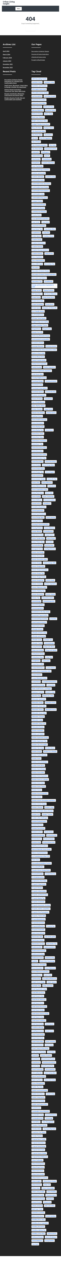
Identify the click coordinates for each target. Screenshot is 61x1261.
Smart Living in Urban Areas (40, 1048)
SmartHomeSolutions (49, 1062)
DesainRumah (48, 281)
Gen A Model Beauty (38, 402)
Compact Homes (37, 201)
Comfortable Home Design (40, 187)
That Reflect (36, 1122)
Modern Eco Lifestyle (50, 751)
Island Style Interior (38, 625)
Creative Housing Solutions (40, 250)
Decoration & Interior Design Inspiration (44, 274)
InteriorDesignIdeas (38, 604)
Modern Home (36, 758)
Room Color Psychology (47, 961)
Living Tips (49, 657)
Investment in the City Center (40, 611)
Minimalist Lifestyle (38, 716)
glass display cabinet (38, 405)
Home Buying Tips (37, 430)
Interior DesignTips (38, 580)
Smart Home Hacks (38, 1038)
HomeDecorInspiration (39, 507)
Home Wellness (36, 500)
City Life (34, 138)
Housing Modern (37, 528)
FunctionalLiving (50, 391)
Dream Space (36, 308)
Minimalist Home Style (39, 706)
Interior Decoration (38, 556)
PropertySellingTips (38, 926)
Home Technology (48, 496)
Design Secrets (36, 290)
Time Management (48, 1122)
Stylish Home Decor (38, 1094)
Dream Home (36, 297)
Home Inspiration (37, 475)
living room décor (49, 646)
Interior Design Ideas (38, 566)
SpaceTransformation (38, 1076)
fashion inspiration (49, 367)
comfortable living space (39, 197)
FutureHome (48, 398)
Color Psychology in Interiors (40, 169)
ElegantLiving (47, 329)
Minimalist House (51, 709)
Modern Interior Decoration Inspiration (43, 800)
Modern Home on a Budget (40, 779)
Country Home (36, 215)
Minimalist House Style (39, 713)
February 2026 (7, 57)
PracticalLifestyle (37, 873)
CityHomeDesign (37, 155)
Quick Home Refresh (38, 933)
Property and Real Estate (39, 894)
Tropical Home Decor (38, 1142)
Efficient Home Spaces (39, 318)
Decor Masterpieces (38, 260)
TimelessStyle (36, 1129)
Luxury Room (36, 681)
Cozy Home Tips (37, 229)
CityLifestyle (36, 159)
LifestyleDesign (49, 643)
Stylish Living (50, 1094)
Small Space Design (38, 1010)
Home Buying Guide (38, 426)
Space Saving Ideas (50, 1073)
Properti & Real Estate (38, 60)
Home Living (35, 482)
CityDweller (35, 152)
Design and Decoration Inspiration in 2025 (43, 286)
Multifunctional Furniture (39, 846)
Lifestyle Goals (36, 639)
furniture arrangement (38, 395)
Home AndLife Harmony (39, 419)
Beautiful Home (50, 110)
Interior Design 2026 (49, 563)
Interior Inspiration (50, 584)
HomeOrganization (38, 510)
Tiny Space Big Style (49, 1129)
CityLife (47, 155)
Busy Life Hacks (37, 127)
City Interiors (48, 134)
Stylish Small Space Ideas (39, 1104)
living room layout (51, 650)
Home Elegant (50, 472)
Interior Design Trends (38, 577)
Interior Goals (50, 580)
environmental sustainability (40, 339)
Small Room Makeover (39, 999)
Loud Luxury (46, 660)
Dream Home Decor (48, 297)
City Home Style (37, 134)
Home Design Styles (38, 468)
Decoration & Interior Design (40, 51)
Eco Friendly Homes (38, 311)
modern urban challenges (39, 818)
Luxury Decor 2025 (37, 664)
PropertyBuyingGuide (38, 919)
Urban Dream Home (38, 1167)
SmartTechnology (37, 1069)
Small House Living (37, 996)
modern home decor (38, 765)
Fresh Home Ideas (37, 374)
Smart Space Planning (38, 1052)
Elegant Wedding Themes (39, 325)
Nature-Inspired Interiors (39, 853)
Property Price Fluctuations (40, 912)
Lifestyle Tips (48, 639)
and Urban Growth (49, 96)
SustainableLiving (37, 1118)
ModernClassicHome (38, 828)
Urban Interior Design (49, 1181)
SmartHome (35, 1059)
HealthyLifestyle (37, 416)
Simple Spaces (51, 982)
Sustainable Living (37, 1115)
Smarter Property (46, 1055)
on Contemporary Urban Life (40, 856)
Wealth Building (50, 1216)
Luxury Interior (50, 667)
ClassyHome (36, 162)
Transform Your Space (38, 1132)
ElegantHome (36, 329)
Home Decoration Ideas (39, 454)
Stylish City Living (37, 1087)
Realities (34, 961)
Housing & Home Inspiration (40, 54)
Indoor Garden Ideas (38, 538)
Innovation (49, 542)
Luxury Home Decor (38, 667)
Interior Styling (50, 594)
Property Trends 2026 (38, 915)
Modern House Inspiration (40, 793)
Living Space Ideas (37, 657)
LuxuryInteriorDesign (38, 685)
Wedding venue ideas (38, 1233)
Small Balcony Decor (38, 992)
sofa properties (50, 1069)
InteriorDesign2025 (48, 601)
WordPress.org (47, 1258)
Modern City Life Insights (39, 744)
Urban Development (38, 1163)
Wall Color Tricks (37, 1209)
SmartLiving (35, 1066)
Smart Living (49, 1045)
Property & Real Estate (39, 891)
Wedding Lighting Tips (39, 1230)
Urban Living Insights (38, 1191)
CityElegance (45, 152)
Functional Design (37, 381)
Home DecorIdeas (37, 461)
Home (30, 29)
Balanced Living (48, 107)
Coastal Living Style (48, 162)
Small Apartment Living (39, 989)
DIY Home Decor (37, 294)
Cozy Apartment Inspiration (40, 218)
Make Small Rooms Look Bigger (41, 688)
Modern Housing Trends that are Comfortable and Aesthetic (14, 98)
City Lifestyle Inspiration (39, 145)
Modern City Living (37, 748)
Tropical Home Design (38, 1146)
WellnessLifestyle (37, 1237)
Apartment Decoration (39, 100)
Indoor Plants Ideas (38, 542)
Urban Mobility (51, 1191)
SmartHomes (36, 1062)
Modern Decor (50, 748)
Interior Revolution (37, 594)
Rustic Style (47, 975)
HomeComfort (36, 503)
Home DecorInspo (50, 461)
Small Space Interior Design (40, 1013)
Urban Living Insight (48, 1188)
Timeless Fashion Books (39, 1125)
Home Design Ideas (48, 465)
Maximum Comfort (37, 692)
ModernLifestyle (49, 839)
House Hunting (50, 517)
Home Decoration (37, 451)
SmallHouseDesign (37, 1027)
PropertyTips (51, 926)
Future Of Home (37, 398)
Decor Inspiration (37, 257)
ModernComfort (37, 832)
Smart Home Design (38, 1034)
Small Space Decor (37, 1003)
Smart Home (49, 1031)
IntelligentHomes (50, 549)
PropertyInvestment (38, 922)
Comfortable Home (38, 180)
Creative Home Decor (38, 243)
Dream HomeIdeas (37, 304)
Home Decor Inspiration (39, 440)
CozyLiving (46, 232)
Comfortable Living (38, 194)
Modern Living (49, 807)
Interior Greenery (37, 584)
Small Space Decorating (39, 1006)
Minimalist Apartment (38, 699)
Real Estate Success (38, 943)
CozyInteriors (36, 232)
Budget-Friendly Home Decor (40, 124)
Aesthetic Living (49, 82)
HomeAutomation (49, 500)
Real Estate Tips (52, 943)
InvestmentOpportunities (39, 618)
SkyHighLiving (36, 985)
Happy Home (48, 409)
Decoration (35, 267)
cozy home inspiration (38, 225)
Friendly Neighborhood (39, 377)
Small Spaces (49, 1024)
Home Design (36, 465)
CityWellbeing (46, 159)
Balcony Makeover (37, 110)
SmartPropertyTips (47, 1066)
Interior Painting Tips (38, 591)
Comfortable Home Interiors (40, 190)
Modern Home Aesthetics (39, 762)
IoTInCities (53, 618)
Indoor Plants (51, 538)
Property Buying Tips (38, 898)
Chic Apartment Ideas (38, 131)
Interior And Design (38, 552)
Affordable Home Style (39, 89)
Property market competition (41, 908)
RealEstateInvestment (38, 950)
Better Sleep (48, 113)
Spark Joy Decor (37, 1080)
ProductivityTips (50, 873)
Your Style (35, 1244)
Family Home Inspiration (39, 363)
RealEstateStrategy (38, 954)
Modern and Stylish (38, 734)
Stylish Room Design (38, 1101)
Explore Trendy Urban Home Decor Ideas (44, 349)
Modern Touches (47, 814)
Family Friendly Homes (39, 360)
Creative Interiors (37, 253)
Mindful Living (50, 692)
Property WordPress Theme (27, 1258)
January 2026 (7, 61)
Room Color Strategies (39, 964)
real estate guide (50, 936)
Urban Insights (36, 1181)
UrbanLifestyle (36, 1202)
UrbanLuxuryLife (37, 1205)
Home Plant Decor (37, 493)
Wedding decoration (38, 1226)
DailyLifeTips (49, 253)
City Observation (37, 148)
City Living (52, 145)
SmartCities (51, 1052)
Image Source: (49, 535)
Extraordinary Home (38, 356)
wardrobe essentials (38, 1212)
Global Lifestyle (37, 409)
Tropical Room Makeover (39, 1156)
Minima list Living (48, 695)
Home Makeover (47, 482)
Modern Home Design (38, 769)
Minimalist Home (50, 702)
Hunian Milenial (36, 531)
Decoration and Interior (39, 278)
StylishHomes (36, 1108)
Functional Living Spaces (39, 388)
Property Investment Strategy (41, 905)
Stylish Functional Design (39, 1090)
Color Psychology (37, 166)
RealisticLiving (50, 957)
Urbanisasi (50, 1198)
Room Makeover (50, 968)
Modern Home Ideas (38, 772)
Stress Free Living (50, 1080)
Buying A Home (48, 127)
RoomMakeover (37, 975)
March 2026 (6, 54)
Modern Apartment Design (40, 737)
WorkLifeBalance (37, 1240)
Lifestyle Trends (37, 643)
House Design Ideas (38, 517)
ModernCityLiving (37, 825)
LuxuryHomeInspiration (49, 681)
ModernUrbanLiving (49, 842)
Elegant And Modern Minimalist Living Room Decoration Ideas (14, 94)
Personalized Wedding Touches (41, 863)
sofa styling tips (37, 1073)
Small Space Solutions (38, 1020)
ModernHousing (51, 835)
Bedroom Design (37, 113)
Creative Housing (37, 246)
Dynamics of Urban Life (50, 308)
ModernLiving (36, 842)
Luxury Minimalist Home (39, 678)
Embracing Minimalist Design (40, 335)
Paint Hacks (35, 860)
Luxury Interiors (36, 674)
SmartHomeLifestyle (48, 1059)
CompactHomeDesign (38, 204)
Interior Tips (36, 598)
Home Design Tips (37, 472)
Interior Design (36, 563)
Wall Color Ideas (49, 1205)
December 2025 (8, 64)
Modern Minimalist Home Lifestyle (42, 811)
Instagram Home (37, 549)
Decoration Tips (37, 281)
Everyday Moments (38, 346)
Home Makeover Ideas (38, 486)
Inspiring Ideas (49, 545)
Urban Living (36, 1188)
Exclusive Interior (51, 346)
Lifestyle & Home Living (38, 57)
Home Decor (49, 430)
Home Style (49, 493)
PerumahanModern (38, 867)
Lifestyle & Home (37, 629)
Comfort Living (50, 176)
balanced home (36, 107)
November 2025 (8, 67)
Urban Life (47, 1184)
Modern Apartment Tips (39, 741)
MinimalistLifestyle (38, 727)
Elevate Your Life (37, 332)
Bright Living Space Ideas (39, 120)
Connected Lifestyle (38, 208)
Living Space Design (38, 653)
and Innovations (37, 96)
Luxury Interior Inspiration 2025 (41, 671)
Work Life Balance (51, 1237)
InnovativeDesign (37, 545)
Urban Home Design (38, 1174)
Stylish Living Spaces (38, 1097)
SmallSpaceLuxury (37, 1031)
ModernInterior (36, 839)
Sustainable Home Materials (40, 1111)
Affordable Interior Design (40, 93)
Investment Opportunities (40, 615)
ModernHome (49, 832)
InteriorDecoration (47, 598)
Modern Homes (36, 790)
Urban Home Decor (37, 1170)
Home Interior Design (38, 479)
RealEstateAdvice (49, 947)
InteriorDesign (36, 601)
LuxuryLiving (50, 685)
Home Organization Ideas (39, 489)
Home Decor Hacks (37, 433)
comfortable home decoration (41, 183)
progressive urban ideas (39, 880)
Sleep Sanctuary (48, 985)
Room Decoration (37, 968)
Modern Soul (36, 814)
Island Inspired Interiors (39, 622)
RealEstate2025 (37, 947)
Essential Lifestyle (37, 342)
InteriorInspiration (37, 608)
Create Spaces (36, 236)
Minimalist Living (37, 720)
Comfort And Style (37, 176)
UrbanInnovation (51, 1195)
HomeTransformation (38, 514)
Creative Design (36, 239)
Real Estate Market (38, 940)
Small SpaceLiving (37, 1024)
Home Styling (36, 496)
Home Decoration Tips (39, 458)
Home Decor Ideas (37, 437)
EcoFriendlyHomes (37, 315)
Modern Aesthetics (38, 730)
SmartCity (35, 1055)
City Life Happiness (45, 138)
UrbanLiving (47, 1202)
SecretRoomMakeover (49, 978)
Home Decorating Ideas (39, 447)
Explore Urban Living (38, 353)
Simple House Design (38, 982)
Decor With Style (37, 264)
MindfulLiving (36, 695)
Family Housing (36, 367)
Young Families (49, 1240)
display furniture (49, 290)
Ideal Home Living (37, 535)
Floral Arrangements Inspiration (41, 370)
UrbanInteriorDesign (38, 1198)
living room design (37, 650)
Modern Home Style (38, 783)
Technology (48, 1118)
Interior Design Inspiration (40, 570)
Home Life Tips (51, 479)
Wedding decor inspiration (40, 1223)
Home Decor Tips (37, 444)
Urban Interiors (36, 1184)
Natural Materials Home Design (41, 849)
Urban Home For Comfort (39, 1177)
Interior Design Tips (38, 573)
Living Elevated (36, 646)
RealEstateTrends (37, 957)
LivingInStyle (36, 660)
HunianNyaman (48, 531)
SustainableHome (51, 1115)
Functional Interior (51, 381)
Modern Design (36, 751)
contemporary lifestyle (39, 211)
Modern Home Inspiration (39, 776)
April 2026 (6, 51)
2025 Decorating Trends (39, 79)
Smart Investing (50, 1041)
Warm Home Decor (37, 1216)
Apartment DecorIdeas (39, 103)
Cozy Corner (35, 222)
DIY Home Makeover (51, 294)
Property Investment (38, 901)
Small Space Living (37, 1017)
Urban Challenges (37, 1160)
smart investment (37, 1045)
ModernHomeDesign (38, 835)
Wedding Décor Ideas (38, 1219)
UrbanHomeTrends (37, 1195)
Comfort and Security (38, 173)
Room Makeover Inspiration (40, 971)
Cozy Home (45, 222)
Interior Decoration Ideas (39, 559)
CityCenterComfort (50, 148)
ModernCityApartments (39, 821)
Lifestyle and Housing (38, 636)
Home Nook (51, 486)
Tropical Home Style (38, 1149)
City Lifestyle (36, 141)
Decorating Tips (49, 264)
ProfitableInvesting (38, 877)
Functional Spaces (37, 391)
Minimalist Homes (37, 709)
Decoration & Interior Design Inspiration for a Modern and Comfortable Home (13, 81)
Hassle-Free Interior (38, 412)
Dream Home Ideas (37, 301)
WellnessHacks (51, 1233)
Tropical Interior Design (39, 1153)
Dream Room (50, 304)
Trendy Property (37, 1136)
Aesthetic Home (37, 82)
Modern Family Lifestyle (39, 755)
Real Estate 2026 (37, 936)
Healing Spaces (51, 412)
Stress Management (38, 1083)
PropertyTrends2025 (38, 929)
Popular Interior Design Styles (41, 870)
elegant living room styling (40, 322)
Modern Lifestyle (37, 807)
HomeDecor (47, 503)
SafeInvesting (36, 978)
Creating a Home (48, 236)
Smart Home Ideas (37, 1041)
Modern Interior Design (39, 804)
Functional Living (37, 384)
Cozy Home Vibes (50, 229)
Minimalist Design (37, 702)
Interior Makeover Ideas (39, 587)
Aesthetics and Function (39, 86)
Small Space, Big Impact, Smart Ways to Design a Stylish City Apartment (16, 86)
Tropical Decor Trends (38, 1139)
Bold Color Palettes (38, 117)
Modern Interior (37, 797)
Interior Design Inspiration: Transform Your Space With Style (14, 90)
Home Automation (37, 423)
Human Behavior (49, 528)
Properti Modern (37, 887)
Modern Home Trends (38, 786)
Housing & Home (37, 521)
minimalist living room (38, 723)
